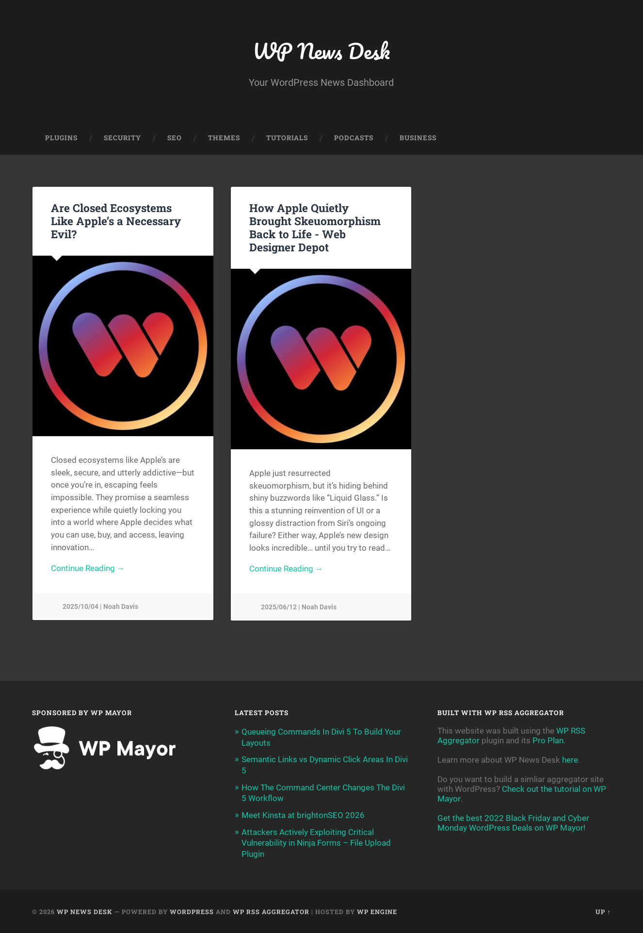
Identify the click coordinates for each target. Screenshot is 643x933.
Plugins (61, 138)
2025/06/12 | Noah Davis (299, 609)
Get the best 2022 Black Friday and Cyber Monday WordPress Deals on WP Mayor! (513, 824)
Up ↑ (603, 910)
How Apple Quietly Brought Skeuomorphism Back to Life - (314, 228)
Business (418, 138)
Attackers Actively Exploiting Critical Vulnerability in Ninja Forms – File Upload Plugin (316, 842)
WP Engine (377, 910)
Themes (224, 138)
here (570, 761)
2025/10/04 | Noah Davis (100, 608)
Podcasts (353, 138)
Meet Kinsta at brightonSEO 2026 (303, 814)
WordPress (192, 910)
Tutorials (287, 138)
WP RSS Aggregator (271, 910)
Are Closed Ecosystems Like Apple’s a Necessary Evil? (115, 221)
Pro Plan (547, 741)
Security (122, 138)
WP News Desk (321, 51)
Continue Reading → (88, 569)
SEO (174, 138)
